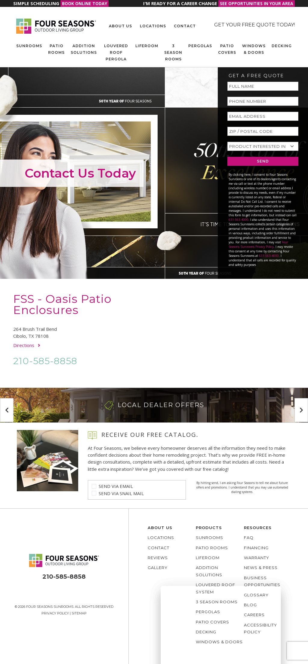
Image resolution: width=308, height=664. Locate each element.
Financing (256, 547)
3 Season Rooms (173, 52)
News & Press (261, 567)
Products (209, 527)
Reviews (158, 557)
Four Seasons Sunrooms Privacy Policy (258, 244)
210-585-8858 (45, 361)
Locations (153, 26)
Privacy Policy (55, 613)
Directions (26, 345)
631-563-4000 (238, 220)
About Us (120, 26)
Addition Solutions (84, 49)
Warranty (256, 557)
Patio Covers (227, 49)
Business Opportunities (262, 581)
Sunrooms (29, 46)
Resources (258, 527)
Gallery (158, 567)
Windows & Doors (254, 49)
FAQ (249, 537)
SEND (263, 161)
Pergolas (200, 46)
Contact (185, 26)
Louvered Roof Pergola (116, 52)
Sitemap (79, 613)
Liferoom (146, 46)
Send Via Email (116, 486)
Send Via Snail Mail (121, 493)
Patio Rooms (56, 49)
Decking (282, 46)
